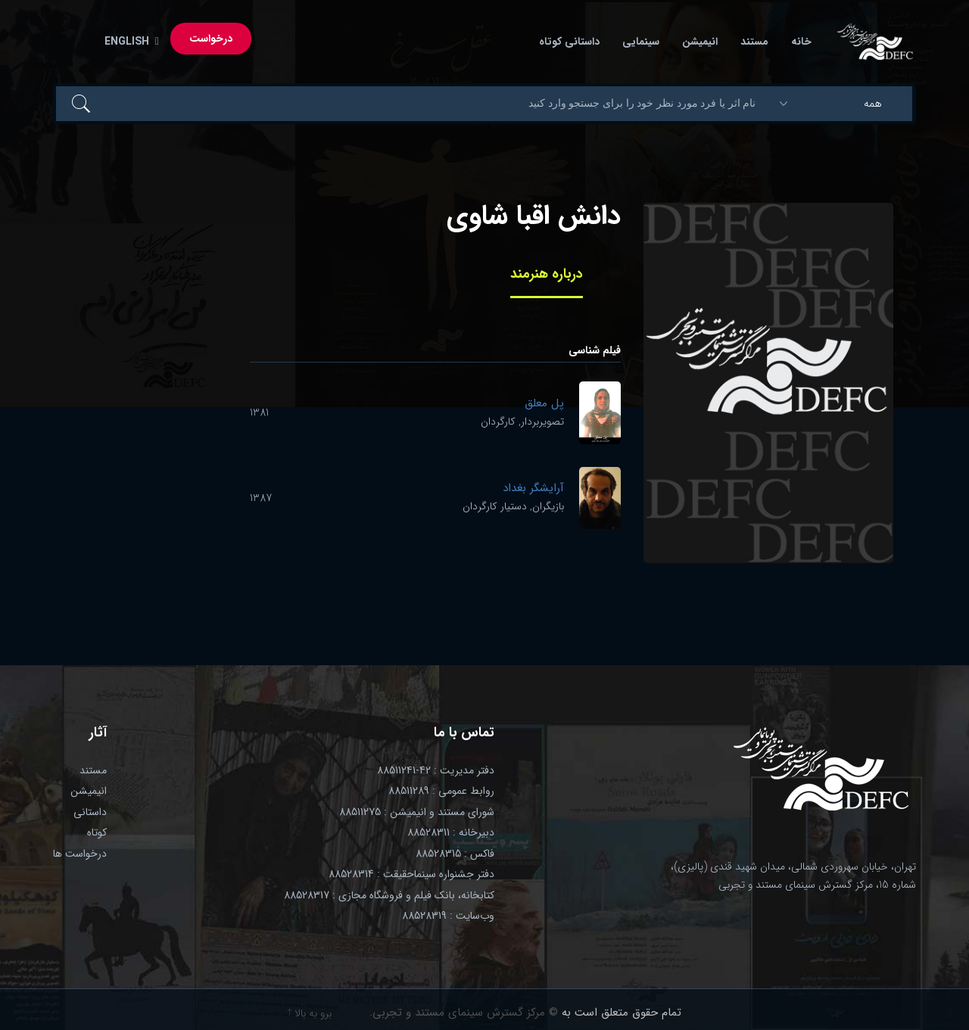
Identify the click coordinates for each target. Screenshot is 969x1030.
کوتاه (97, 832)
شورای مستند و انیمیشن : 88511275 (416, 812)
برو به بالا (310, 1013)
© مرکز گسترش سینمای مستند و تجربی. (463, 1013)
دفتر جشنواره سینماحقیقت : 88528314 (411, 874)
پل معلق (544, 403)
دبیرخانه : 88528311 (450, 832)
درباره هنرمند (546, 274)
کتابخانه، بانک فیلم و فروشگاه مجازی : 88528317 (389, 895)
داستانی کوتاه (569, 41)
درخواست (210, 38)
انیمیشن (700, 41)
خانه (801, 41)
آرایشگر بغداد (533, 488)
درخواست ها (80, 853)
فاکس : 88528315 (455, 853)
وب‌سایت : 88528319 (448, 915)
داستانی (90, 812)
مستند (754, 41)
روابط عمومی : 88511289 (441, 791)
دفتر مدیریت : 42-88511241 (435, 770)
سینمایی (640, 41)
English (128, 41)
